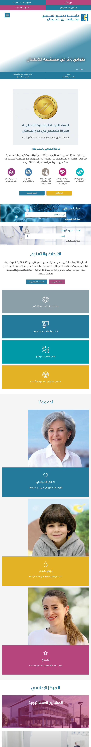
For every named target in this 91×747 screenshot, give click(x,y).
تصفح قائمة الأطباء (73, 241)
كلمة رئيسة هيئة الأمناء (68, 75)
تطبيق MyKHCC (22, 8)
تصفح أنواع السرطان (72, 219)
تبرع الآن (68, 2)
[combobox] (45, 214)
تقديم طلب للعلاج (23, 2)
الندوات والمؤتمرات (36, 282)
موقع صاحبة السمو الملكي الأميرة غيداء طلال (22, 75)
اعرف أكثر (59, 193)
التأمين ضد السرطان (68, 8)
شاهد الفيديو (32, 193)
